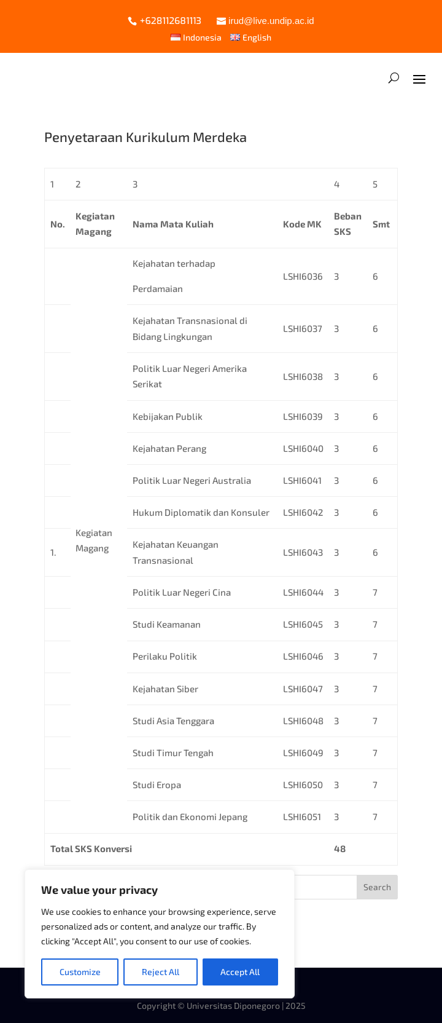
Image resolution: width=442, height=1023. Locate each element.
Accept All (240, 971)
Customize (80, 971)
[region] (160, 933)
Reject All (160, 971)
